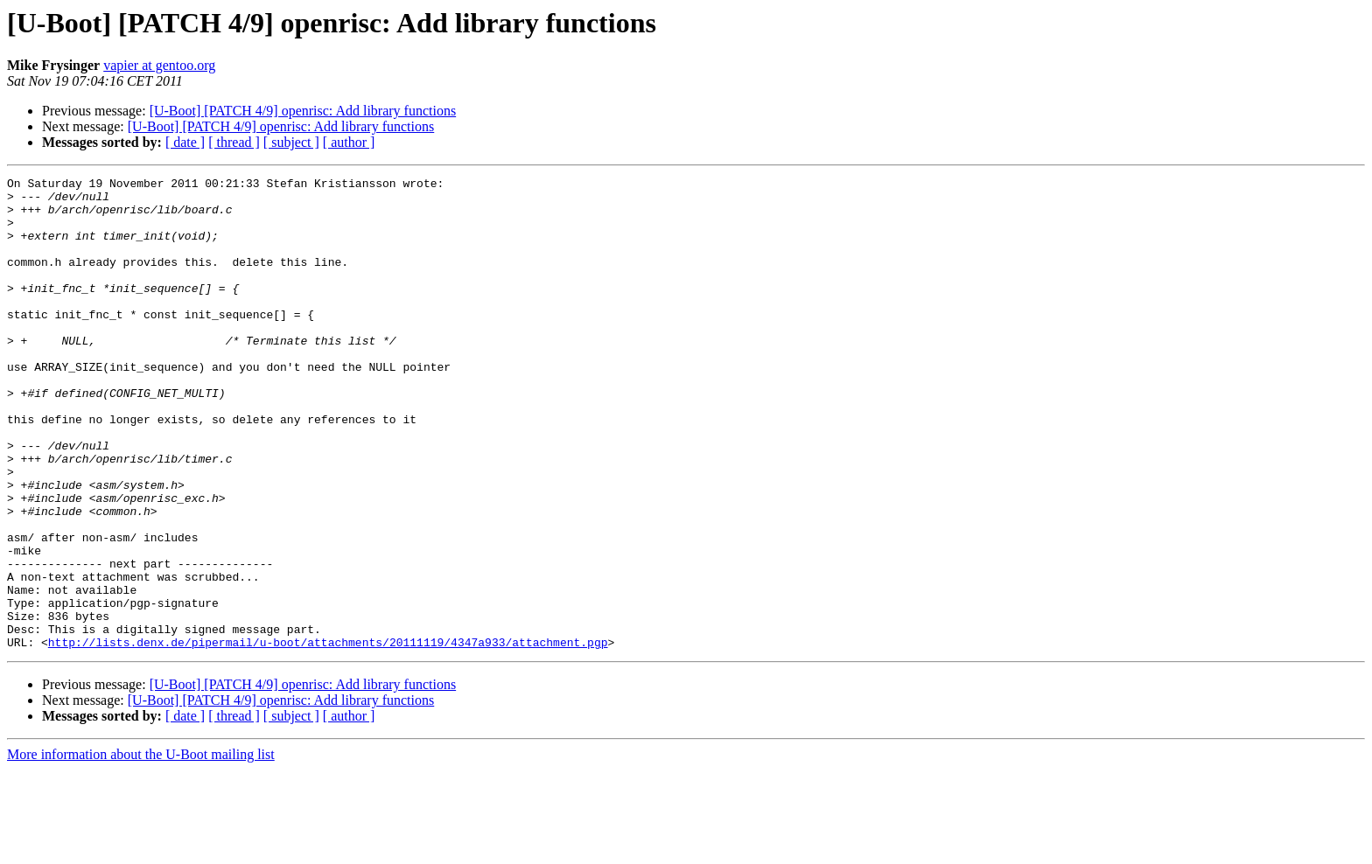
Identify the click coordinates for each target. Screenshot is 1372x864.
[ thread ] (234, 142)
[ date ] (185, 142)
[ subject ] (291, 142)
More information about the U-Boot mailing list (141, 848)
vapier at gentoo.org (159, 65)
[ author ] (349, 142)
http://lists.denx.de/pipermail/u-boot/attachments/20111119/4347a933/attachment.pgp (328, 736)
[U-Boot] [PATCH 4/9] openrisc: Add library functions (303, 110)
